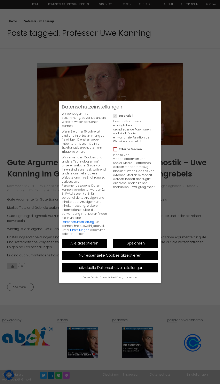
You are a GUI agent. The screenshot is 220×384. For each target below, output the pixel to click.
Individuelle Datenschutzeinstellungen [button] (110, 259)
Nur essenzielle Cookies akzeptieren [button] (110, 247)
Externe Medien (128, 141)
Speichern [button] (136, 235)
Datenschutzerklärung (78, 213)
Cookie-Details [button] (90, 269)
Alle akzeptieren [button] (84, 235)
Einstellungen (79, 221)
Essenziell (124, 108)
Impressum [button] (131, 269)
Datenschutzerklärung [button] (112, 269)
